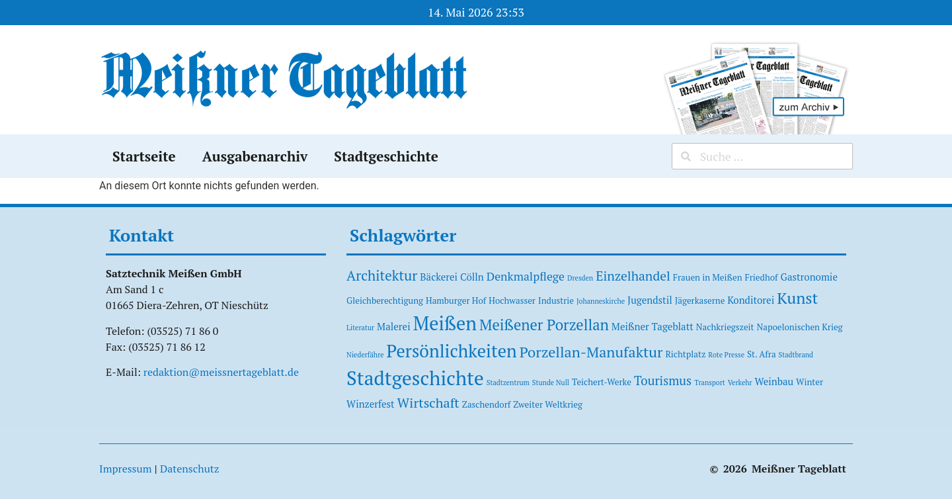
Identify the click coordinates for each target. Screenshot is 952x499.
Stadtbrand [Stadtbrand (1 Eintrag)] (796, 354)
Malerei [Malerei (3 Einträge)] (394, 326)
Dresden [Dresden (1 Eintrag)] (580, 278)
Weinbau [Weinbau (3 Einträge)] (774, 381)
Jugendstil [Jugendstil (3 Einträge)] (649, 299)
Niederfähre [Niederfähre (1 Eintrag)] (364, 354)
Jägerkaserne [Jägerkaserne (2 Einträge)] (700, 300)
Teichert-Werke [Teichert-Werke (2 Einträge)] (601, 382)
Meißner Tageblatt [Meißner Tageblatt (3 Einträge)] (653, 326)
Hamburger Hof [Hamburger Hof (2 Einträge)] (456, 300)
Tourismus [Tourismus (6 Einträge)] (663, 380)
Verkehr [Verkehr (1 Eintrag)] (740, 382)
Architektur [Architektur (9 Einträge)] (381, 275)
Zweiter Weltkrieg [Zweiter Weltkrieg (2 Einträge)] (547, 404)
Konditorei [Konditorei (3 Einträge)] (750, 299)
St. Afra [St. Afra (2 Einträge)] (761, 354)
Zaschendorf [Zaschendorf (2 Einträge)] (486, 404)
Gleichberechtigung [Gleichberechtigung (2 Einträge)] (384, 300)
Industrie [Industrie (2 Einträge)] (556, 300)
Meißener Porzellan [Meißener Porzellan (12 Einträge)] (544, 324)
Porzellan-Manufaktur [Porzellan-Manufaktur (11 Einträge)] (591, 351)
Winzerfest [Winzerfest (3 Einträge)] (370, 403)
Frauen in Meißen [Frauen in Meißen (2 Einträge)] (707, 277)
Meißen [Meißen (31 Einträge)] (445, 323)
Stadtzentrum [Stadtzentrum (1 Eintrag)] (508, 382)
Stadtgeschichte (386, 156)
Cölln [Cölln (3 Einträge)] (472, 276)
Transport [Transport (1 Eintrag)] (709, 382)
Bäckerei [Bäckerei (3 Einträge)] (438, 276)
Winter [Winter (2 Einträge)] (809, 382)
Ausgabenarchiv (255, 156)
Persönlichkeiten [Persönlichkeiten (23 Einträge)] (452, 351)
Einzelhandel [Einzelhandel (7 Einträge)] (633, 276)
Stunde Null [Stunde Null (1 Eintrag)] (550, 382)
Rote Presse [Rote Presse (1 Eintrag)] (726, 354)
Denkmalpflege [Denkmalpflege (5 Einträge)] (526, 276)
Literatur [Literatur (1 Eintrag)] (360, 327)
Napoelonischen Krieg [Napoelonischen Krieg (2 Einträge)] (800, 327)
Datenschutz (189, 468)
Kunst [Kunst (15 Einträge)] (797, 297)
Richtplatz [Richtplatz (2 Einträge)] (685, 354)
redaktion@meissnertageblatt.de (221, 372)
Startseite (144, 156)
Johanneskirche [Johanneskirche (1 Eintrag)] (600, 301)
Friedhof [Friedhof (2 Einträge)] (761, 277)
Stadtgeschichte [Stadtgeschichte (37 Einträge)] (415, 377)
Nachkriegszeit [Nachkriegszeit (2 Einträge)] (725, 327)
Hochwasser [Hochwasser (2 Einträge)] (512, 300)
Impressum (125, 468)
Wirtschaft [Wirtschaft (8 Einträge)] (428, 403)
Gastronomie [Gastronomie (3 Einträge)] (809, 276)
